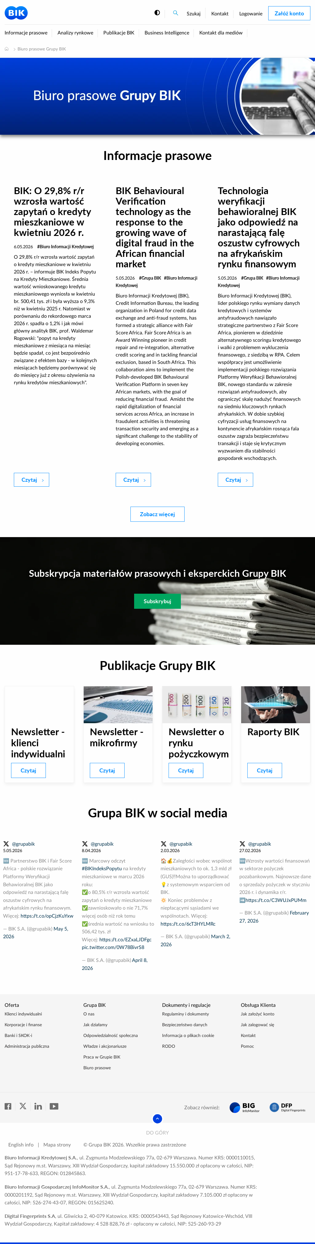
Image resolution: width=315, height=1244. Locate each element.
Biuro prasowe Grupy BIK (42, 49)
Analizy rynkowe (75, 32)
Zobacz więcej (157, 514)
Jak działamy (95, 1025)
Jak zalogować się (257, 1025)
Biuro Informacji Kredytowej (67, 246)
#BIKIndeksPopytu (102, 868)
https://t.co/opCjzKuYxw (47, 916)
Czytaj (35, 479)
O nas (88, 1014)
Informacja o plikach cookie (188, 1036)
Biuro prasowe (97, 1068)
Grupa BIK (151, 278)
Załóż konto (289, 13)
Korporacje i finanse (23, 1025)
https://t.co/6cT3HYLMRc (188, 924)
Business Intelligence (167, 32)
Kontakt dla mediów (221, 32)
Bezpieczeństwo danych (184, 1025)
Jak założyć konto (257, 1014)
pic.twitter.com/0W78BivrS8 (113, 947)
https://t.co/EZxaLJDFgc (125, 939)
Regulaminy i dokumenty (185, 1014)
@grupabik (23, 844)
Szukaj (194, 13)
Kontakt (220, 13)
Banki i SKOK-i (18, 1036)
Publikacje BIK (118, 32)
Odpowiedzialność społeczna (110, 1036)
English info (21, 1144)
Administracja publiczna (27, 1046)
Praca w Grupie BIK (101, 1057)
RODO (168, 1046)
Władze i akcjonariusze (104, 1046)
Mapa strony (57, 1144)
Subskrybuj (157, 601)
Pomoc (247, 1046)
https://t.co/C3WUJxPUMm (275, 900)
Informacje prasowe (26, 32)
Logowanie (250, 13)
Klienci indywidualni (23, 1014)
